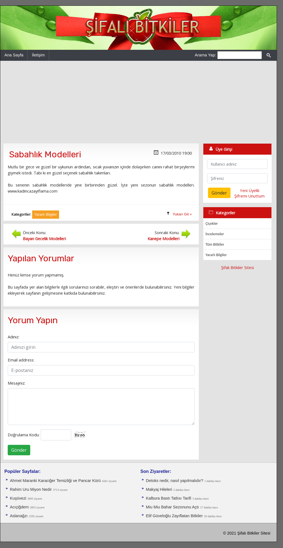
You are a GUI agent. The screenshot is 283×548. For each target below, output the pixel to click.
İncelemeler (215, 234)
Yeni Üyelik (249, 190)
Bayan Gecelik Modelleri (44, 238)
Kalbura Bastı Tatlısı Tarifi (168, 498)
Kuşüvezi (18, 498)
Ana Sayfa (13, 55)
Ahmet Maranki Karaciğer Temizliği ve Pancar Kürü (55, 480)
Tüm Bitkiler (215, 244)
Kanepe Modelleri (163, 238)
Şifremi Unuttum (249, 196)
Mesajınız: (16, 383)
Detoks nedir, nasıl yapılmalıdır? (174, 480)
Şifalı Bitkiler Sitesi (237, 267)
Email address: (21, 360)
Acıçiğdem (19, 507)
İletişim (38, 55)
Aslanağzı (18, 516)
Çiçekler (212, 223)
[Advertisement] (138, 102)
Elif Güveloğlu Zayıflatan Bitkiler (174, 516)
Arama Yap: (205, 55)
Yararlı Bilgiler (216, 255)
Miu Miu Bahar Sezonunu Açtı (172, 507)
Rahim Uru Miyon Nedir (31, 489)
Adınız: (13, 336)
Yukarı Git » (182, 214)
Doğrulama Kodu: (24, 434)
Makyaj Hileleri (159, 489)
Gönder (19, 450)
